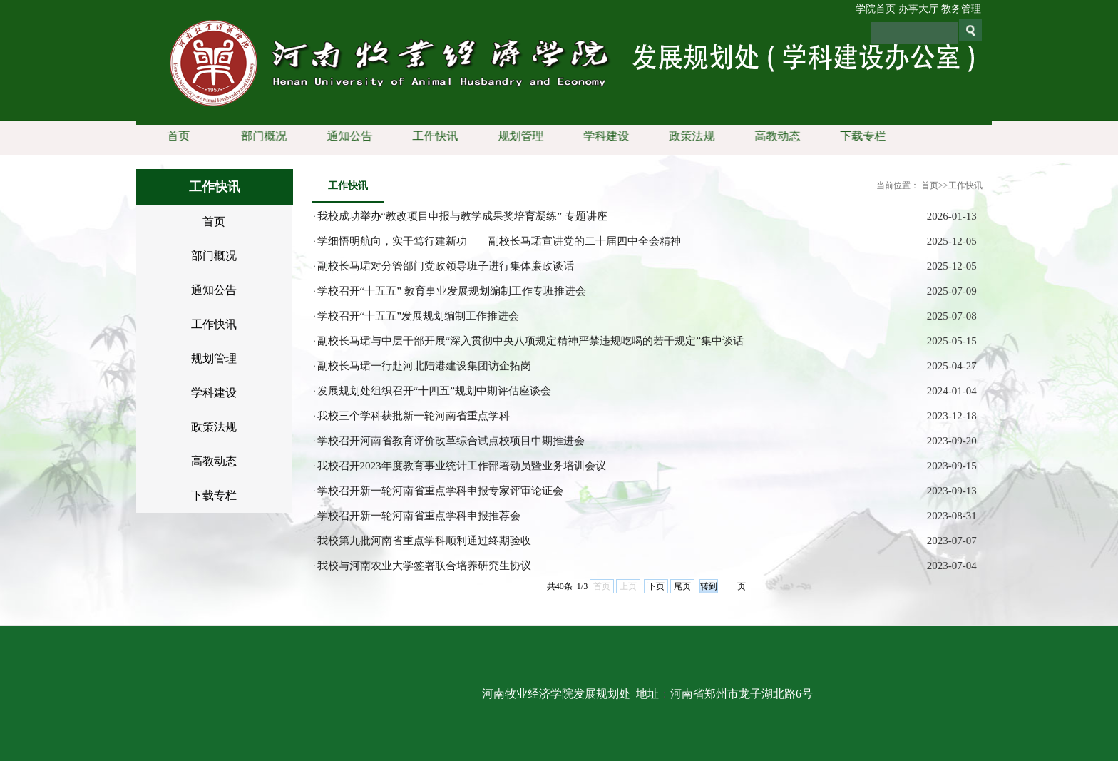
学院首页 (876, 9)
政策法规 (689, 136)
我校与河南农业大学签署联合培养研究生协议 (424, 565)
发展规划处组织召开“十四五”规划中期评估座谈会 (434, 391)
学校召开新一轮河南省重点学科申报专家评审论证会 (440, 490)
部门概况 (261, 136)
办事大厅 (918, 9)
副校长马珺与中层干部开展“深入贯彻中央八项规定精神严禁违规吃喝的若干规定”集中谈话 (530, 341)
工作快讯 (432, 136)
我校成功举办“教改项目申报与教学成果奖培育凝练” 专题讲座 (462, 216)
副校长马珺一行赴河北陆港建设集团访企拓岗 (424, 366)
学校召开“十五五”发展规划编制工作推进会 (418, 316)
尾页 (682, 586)
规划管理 (517, 136)
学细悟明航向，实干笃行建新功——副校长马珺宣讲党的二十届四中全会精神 (499, 241)
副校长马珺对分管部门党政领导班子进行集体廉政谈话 (445, 266)
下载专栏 (860, 136)
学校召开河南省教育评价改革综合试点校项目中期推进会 (451, 440)
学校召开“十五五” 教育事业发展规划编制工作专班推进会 (451, 291)
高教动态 (774, 136)
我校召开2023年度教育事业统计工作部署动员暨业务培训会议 (461, 465)
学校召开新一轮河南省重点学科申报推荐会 (418, 515)
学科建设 (603, 136)
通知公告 (346, 136)
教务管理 (961, 9)
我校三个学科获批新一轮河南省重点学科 (413, 416)
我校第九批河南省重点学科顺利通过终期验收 (424, 540)
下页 (656, 586)
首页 (175, 136)
